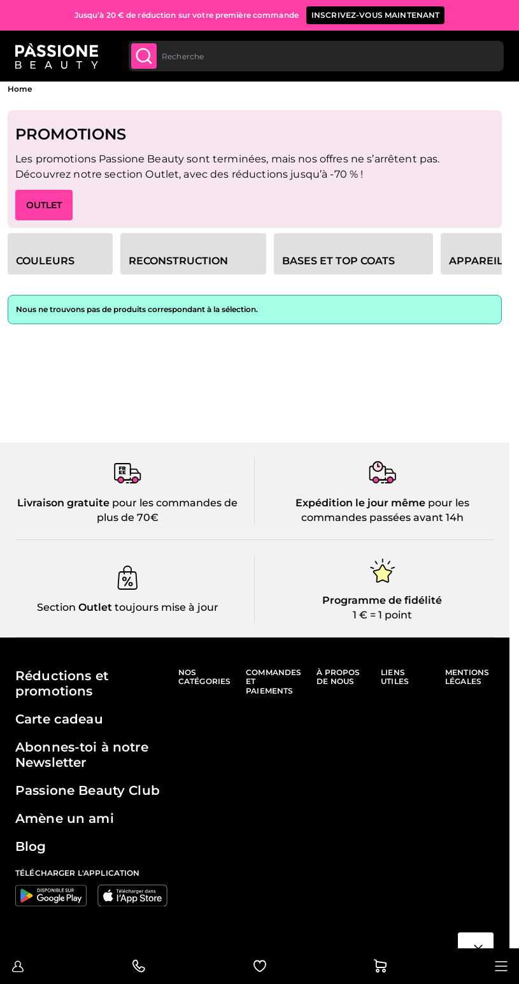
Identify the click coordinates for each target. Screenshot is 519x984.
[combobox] (316, 56)
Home (20, 89)
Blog (30, 846)
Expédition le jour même (360, 503)
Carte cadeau (59, 719)
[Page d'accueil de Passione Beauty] (56, 56)
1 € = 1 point (382, 615)
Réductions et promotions (61, 683)
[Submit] (144, 56)
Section (56, 607)
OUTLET (44, 205)
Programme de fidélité (382, 600)
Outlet (94, 607)
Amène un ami (64, 818)
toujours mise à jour (165, 607)
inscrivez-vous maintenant (375, 15)
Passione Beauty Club (87, 790)
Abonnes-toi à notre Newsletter (81, 754)
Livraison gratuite (63, 503)
